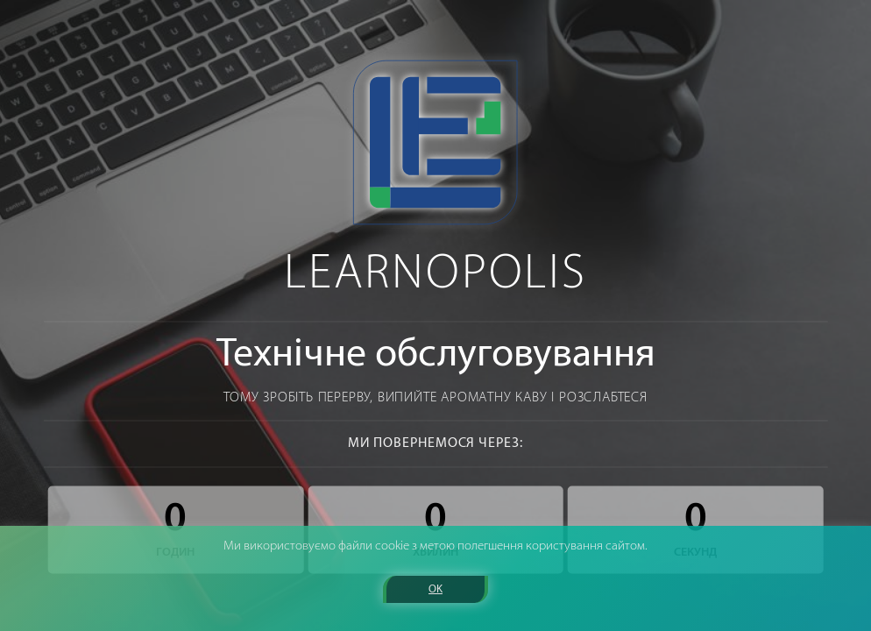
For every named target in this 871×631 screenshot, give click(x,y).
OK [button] (435, 589)
